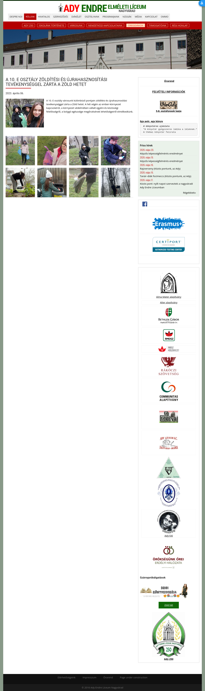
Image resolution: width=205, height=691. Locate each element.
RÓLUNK (30, 16)
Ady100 (168, 535)
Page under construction (134, 677)
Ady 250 (168, 659)
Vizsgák (127, 16)
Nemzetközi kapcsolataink (105, 25)
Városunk (76, 25)
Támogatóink (157, 25)
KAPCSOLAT (151, 16)
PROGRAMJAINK (110, 16)
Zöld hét (168, 605)
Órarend (169, 81)
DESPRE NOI (16, 16)
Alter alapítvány (168, 302)
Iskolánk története (51, 25)
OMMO (164, 16)
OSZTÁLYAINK (92, 16)
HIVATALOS (44, 16)
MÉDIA (138, 16)
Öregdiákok (135, 25)
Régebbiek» (189, 192)
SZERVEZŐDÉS (60, 16)
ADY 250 (28, 25)
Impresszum (89, 677)
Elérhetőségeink (67, 677)
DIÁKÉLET (76, 16)
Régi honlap (180, 25)
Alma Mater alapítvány (168, 296)
